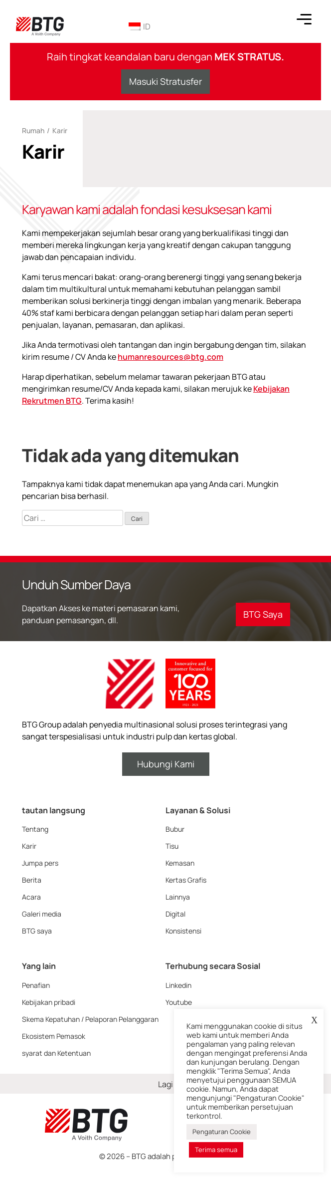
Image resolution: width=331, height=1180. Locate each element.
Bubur (175, 829)
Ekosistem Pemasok (53, 1036)
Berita (31, 880)
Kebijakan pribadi (48, 1002)
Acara (31, 897)
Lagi (165, 1084)
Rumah (33, 130)
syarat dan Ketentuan (56, 1053)
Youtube (179, 1002)
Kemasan (180, 863)
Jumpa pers (40, 863)
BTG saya (37, 931)
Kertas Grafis (186, 880)
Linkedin (178, 985)
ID (140, 26)
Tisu (172, 846)
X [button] (314, 1020)
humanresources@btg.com (170, 356)
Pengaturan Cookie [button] (221, 1131)
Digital (175, 914)
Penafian (36, 985)
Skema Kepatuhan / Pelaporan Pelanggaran (90, 1019)
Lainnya (178, 897)
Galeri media (41, 914)
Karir (29, 846)
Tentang (35, 829)
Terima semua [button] (216, 1149)
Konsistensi (183, 931)
